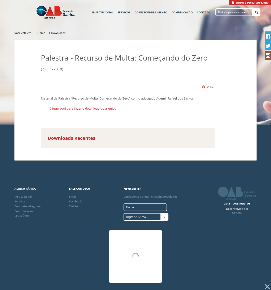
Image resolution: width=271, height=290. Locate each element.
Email (73, 196)
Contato (203, 12)
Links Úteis (21, 216)
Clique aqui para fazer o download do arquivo (83, 108)
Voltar (208, 87)
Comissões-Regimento (151, 12)
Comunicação (182, 12)
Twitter (74, 206)
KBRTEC (237, 212)
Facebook (75, 201)
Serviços (123, 12)
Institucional (102, 12)
